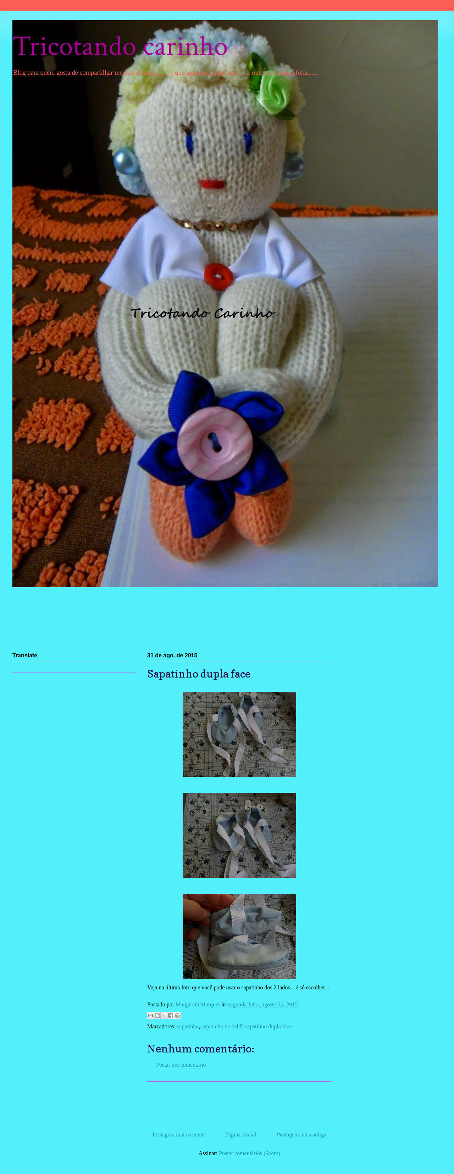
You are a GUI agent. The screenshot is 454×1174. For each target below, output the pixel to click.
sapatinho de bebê (221, 1026)
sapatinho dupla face (268, 1026)
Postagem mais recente (179, 1134)
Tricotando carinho (120, 46)
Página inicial (240, 1134)
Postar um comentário (181, 1065)
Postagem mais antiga (301, 1134)
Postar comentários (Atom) (249, 1153)
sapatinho (188, 1026)
